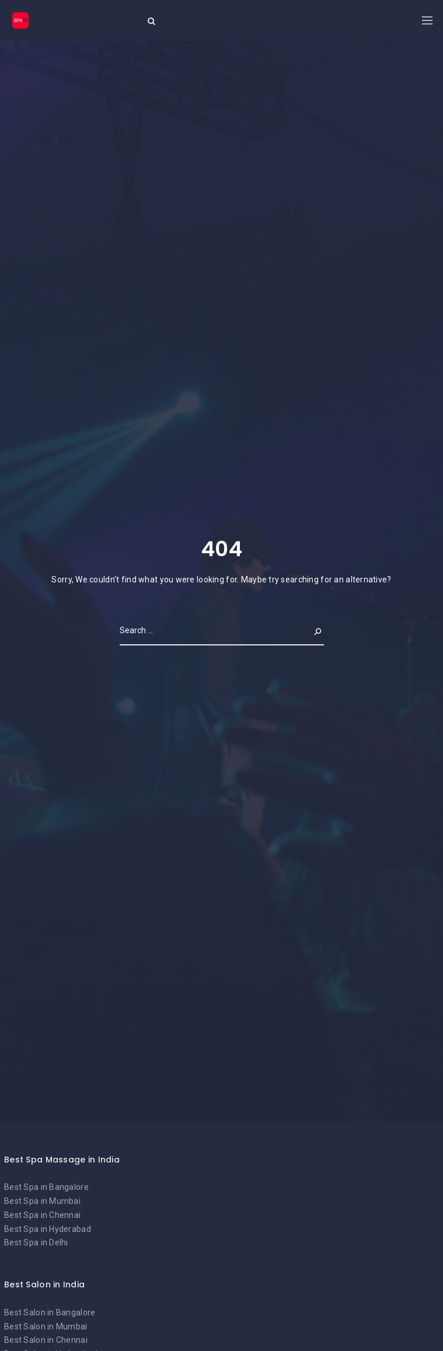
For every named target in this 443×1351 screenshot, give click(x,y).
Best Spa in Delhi (36, 1242)
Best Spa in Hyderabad (47, 1229)
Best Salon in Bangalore (49, 1312)
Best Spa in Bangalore (46, 1187)
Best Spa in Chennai (42, 1215)
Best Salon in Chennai (46, 1340)
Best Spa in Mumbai (42, 1201)
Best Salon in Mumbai (46, 1326)
